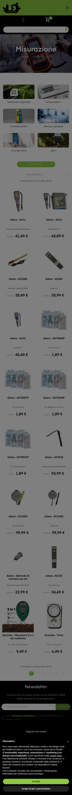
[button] (68, 741)
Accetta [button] (36, 781)
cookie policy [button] (56, 755)
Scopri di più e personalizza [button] (36, 788)
